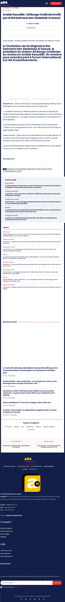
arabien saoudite (31, 169)
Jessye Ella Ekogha (46, 169)
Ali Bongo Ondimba (21, 169)
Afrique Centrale (11, 191)
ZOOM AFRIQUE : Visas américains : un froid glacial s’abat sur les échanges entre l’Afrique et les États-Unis (30, 280)
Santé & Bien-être (9, 284)
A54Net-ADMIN (33, 23)
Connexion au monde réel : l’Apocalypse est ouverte (16, 446)
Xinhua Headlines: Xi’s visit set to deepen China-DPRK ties (27, 402)
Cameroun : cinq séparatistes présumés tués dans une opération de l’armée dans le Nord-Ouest (31, 219)
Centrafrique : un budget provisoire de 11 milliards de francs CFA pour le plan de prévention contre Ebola (30, 273)
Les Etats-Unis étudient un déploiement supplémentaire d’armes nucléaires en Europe (30, 411)
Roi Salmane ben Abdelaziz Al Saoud (12, 171)
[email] (26, 583)
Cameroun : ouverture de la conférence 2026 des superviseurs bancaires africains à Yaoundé (32, 194)
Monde (16, 8)
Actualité (7, 8)
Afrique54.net (11, 169)
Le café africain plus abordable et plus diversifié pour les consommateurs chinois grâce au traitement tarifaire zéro (33, 211)
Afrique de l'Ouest (12, 199)
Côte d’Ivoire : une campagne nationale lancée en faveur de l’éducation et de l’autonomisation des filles (33, 202)
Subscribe (57, 583)
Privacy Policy (18, 587)
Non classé (9, 183)
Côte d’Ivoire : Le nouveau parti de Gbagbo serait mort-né (48, 446)
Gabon (38, 169)
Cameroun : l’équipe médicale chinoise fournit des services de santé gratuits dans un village (32, 288)
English (5, 405)
